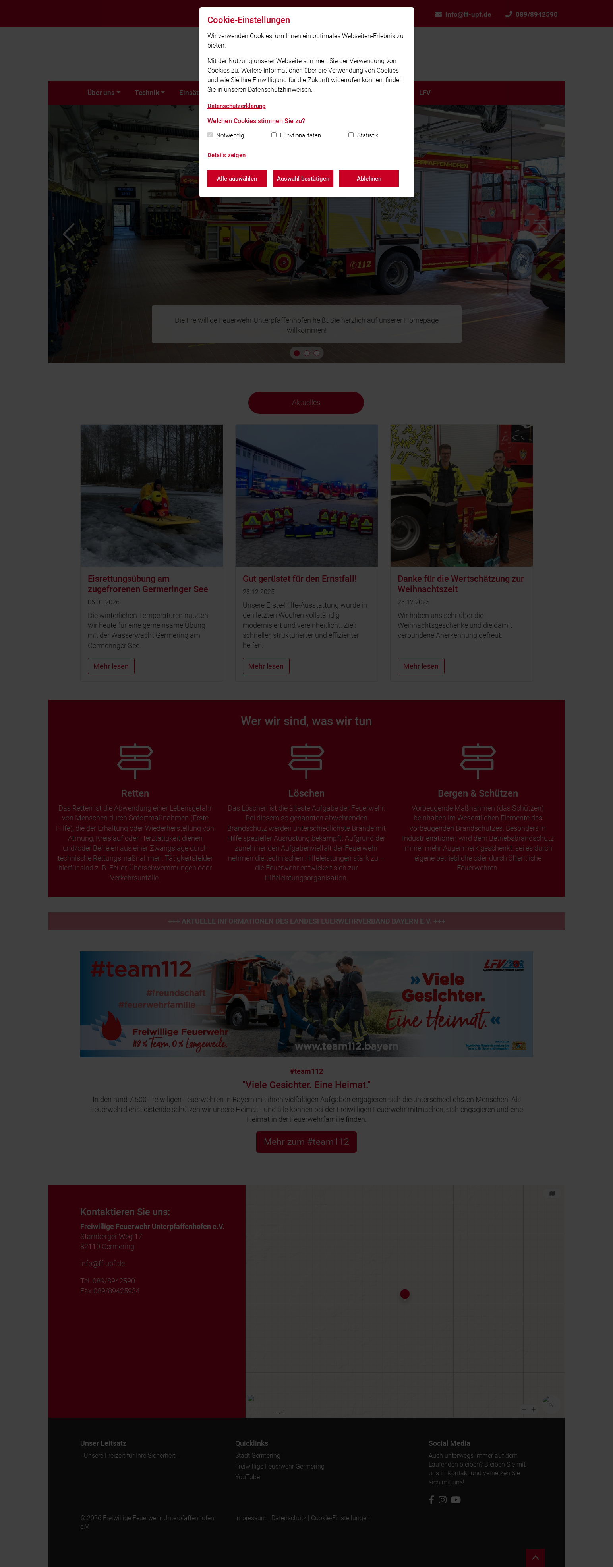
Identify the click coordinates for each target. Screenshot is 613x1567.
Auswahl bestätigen (303, 178)
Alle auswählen (237, 178)
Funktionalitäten (300, 135)
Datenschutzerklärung (236, 106)
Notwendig (230, 135)
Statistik (367, 135)
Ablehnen (369, 178)
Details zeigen (226, 155)
